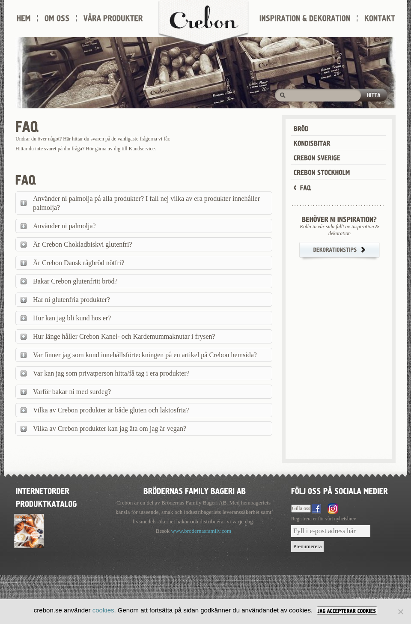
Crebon (203, 23)
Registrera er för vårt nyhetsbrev (323, 519)
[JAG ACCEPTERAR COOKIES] (347, 610)
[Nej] (400, 611)
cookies (103, 610)
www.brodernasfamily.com (201, 531)
